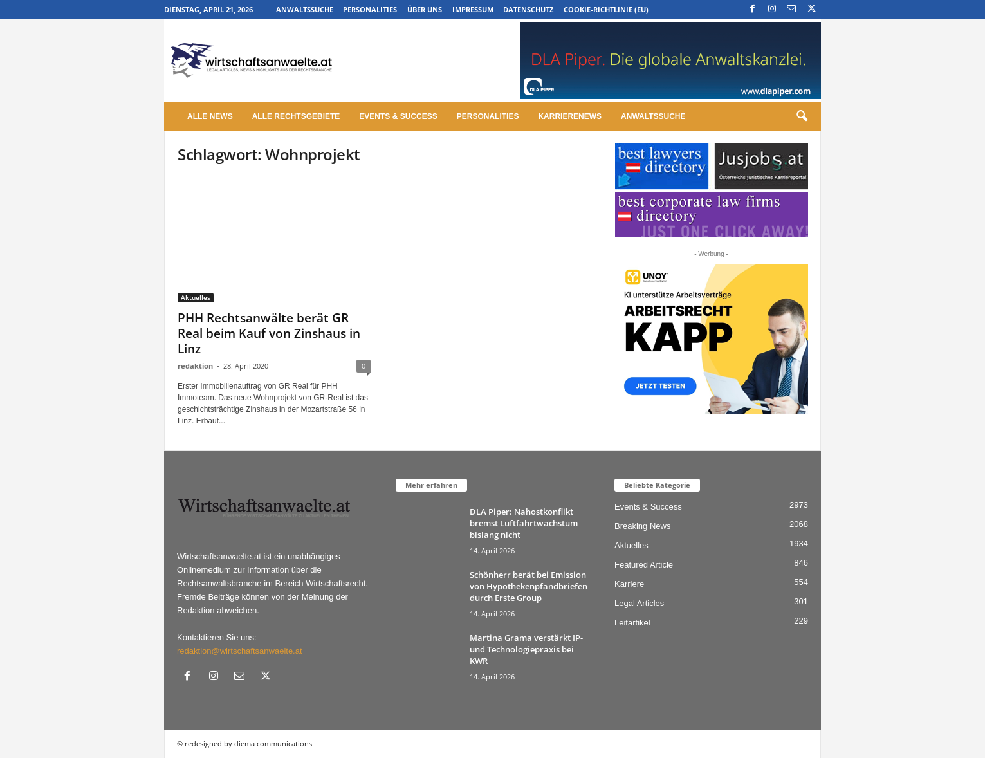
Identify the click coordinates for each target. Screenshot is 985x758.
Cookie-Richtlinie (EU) (606, 9)
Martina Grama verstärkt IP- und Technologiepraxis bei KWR (526, 649)
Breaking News (642, 526)
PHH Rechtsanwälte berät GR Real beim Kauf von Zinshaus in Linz (269, 333)
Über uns (424, 9)
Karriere (629, 584)
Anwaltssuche (304, 9)
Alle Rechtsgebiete (296, 116)
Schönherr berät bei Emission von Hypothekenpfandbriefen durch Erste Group (528, 586)
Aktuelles (195, 297)
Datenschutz (528, 9)
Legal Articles (639, 603)
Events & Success (398, 116)
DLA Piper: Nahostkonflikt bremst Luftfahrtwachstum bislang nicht (524, 523)
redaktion (195, 366)
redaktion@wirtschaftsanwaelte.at (239, 651)
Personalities (370, 9)
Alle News (210, 116)
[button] (801, 116)
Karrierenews (570, 116)
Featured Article (643, 564)
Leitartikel (632, 622)
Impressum (472, 9)
